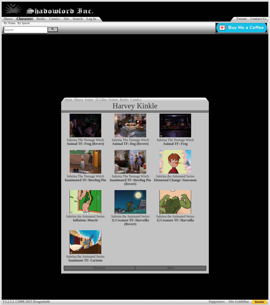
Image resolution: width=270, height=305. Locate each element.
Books (40, 18)
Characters (25, 18)
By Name (9, 23)
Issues (89, 99)
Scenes (113, 99)
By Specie (24, 23)
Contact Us (258, 18)
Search (78, 18)
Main (68, 99)
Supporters (217, 301)
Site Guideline (239, 301)
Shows (8, 18)
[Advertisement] (135, 65)
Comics (54, 18)
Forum (242, 18)
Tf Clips (101, 99)
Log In (91, 18)
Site (66, 18)
